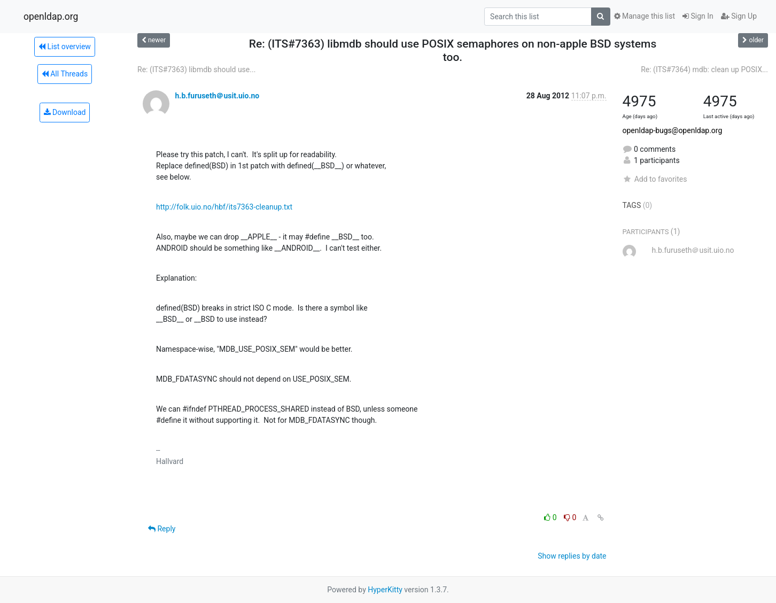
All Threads (65, 73)
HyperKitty (385, 589)
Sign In (697, 16)
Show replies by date (572, 556)
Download (65, 112)
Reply (161, 528)
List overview (64, 46)
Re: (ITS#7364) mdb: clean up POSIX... (704, 69)
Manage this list (644, 16)
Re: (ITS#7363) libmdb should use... (196, 69)
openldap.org (51, 16)
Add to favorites (655, 179)
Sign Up (739, 16)
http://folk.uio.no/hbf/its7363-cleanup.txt (224, 207)
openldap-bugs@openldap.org (673, 130)
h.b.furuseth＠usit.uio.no (217, 95)
